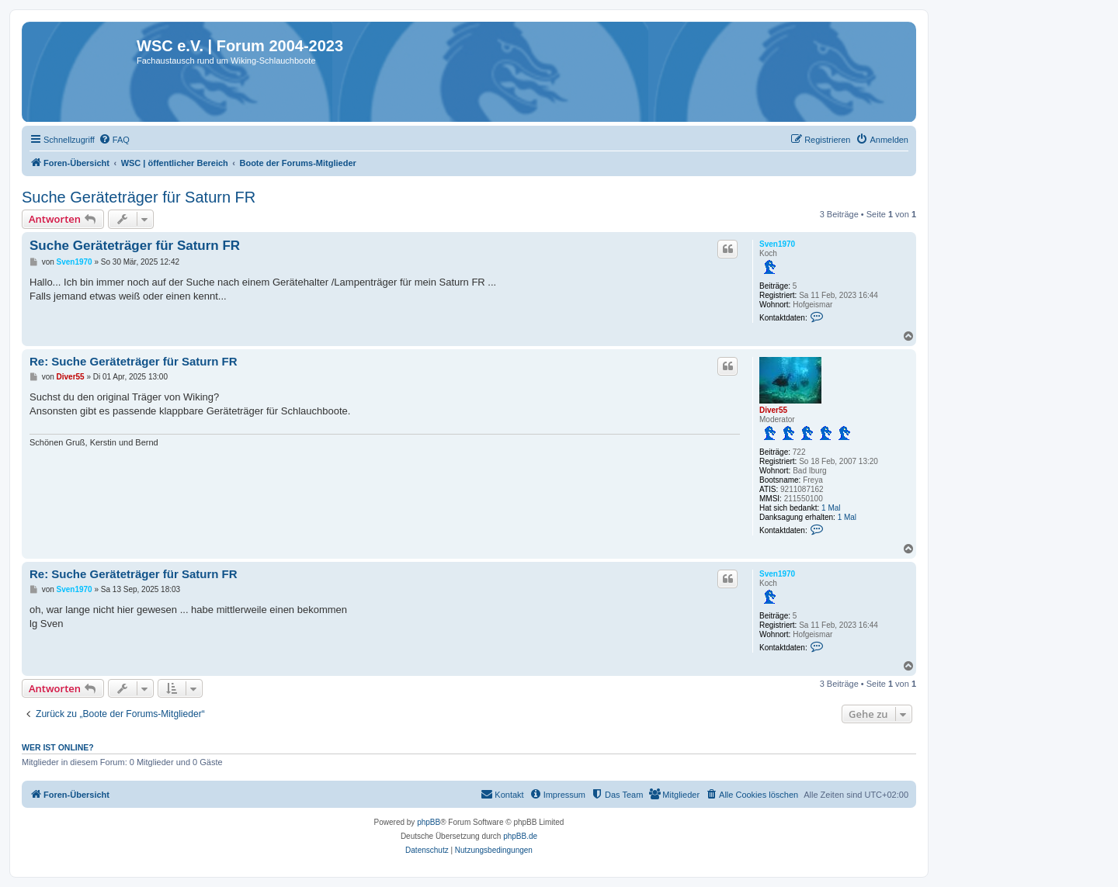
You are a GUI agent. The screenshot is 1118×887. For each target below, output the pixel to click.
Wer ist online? (58, 747)
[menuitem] (114, 139)
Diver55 (773, 410)
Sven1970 (777, 244)
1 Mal (830, 508)
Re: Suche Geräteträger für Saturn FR (134, 361)
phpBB (428, 822)
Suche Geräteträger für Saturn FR (138, 197)
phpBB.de (520, 836)
